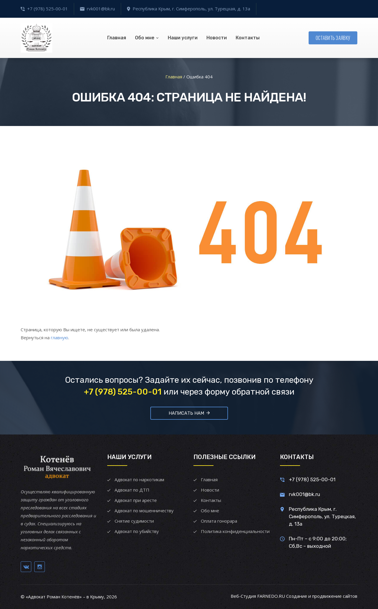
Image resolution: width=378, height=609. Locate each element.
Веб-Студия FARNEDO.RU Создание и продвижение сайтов (294, 596)
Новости (216, 38)
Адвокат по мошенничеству (144, 510)
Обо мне (144, 38)
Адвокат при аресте (136, 500)
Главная (116, 38)
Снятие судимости (134, 521)
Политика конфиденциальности (235, 531)
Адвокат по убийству (137, 531)
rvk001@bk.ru (101, 9)
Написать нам (189, 413)
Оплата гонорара (219, 521)
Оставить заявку (333, 37)
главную (59, 337)
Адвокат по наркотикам (139, 479)
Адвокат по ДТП (132, 490)
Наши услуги (183, 38)
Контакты (248, 38)
